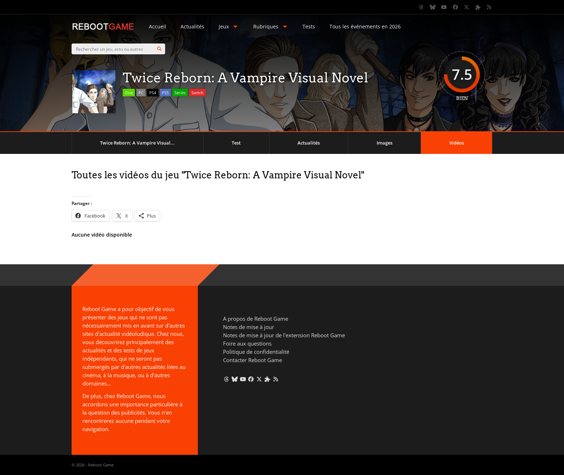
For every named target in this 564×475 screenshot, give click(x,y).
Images (384, 143)
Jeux (229, 26)
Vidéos (456, 143)
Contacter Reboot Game (252, 360)
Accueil (157, 26)
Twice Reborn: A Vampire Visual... (137, 143)
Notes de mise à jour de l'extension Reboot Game (284, 335)
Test (236, 143)
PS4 (152, 92)
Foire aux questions (247, 343)
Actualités (192, 26)
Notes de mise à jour (248, 326)
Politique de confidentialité (256, 351)
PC (141, 92)
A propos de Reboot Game (255, 318)
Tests (309, 26)
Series (180, 92)
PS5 (165, 92)
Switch (197, 92)
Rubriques (270, 26)
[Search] (159, 49)
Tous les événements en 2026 (365, 26)
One (129, 92)
